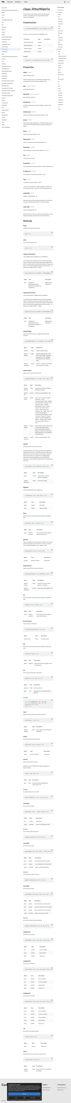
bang (59, 51)
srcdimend (60, 37)
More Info (32, 1097)
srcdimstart (60, 40)
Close (16, 1097)
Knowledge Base (46, 1087)
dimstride (60, 19)
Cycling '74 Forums (61, 1087)
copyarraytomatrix (62, 56)
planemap (60, 33)
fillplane (59, 67)
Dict (3, 17)
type (59, 42)
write (59, 109)
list (58, 81)
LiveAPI (3, 59)
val (58, 106)
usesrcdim (60, 47)
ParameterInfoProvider (7, 88)
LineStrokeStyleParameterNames (10, 56)
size (59, 35)
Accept (24, 1094)
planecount (60, 30)
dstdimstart (60, 23)
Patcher (3, 98)
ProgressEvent (5, 110)
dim (59, 17)
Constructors (60, 10)
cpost (3, 15)
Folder (3, 29)
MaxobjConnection (6, 66)
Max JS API (4, 7)
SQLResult (4, 119)
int (58, 76)
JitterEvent (4, 41)
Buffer (3, 12)
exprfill (59, 65)
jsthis (3, 54)
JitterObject (5, 51)
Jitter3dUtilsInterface (7, 37)
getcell (59, 72)
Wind (3, 124)
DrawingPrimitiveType (7, 20)
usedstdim (60, 44)
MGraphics (4, 78)
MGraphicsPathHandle (7, 83)
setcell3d (60, 97)
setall (59, 88)
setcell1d (60, 93)
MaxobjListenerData (7, 71)
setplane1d (60, 99)
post (3, 107)
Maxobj (3, 63)
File (2, 24)
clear (59, 53)
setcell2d (60, 95)
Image (3, 34)
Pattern (3, 100)
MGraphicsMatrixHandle (8, 80)
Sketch (3, 112)
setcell (59, 90)
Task (3, 122)
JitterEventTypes (6, 44)
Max (3, 61)
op (58, 83)
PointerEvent (5, 102)
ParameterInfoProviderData (8, 90)
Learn (25, 1)
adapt (59, 14)
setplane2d (60, 102)
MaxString (4, 73)
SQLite (3, 117)
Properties (59, 12)
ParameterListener (6, 93)
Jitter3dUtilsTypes (6, 39)
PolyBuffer (4, 105)
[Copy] (52, 27)
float (59, 70)
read (59, 86)
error (3, 22)
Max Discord (60, 1089)
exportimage (61, 60)
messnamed (4, 76)
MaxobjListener (5, 68)
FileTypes (4, 27)
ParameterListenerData (7, 95)
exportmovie (61, 63)
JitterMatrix (5, 49)
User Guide (10, 1)
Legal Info (4, 1100)
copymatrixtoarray (62, 58)
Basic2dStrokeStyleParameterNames (11, 10)
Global (3, 32)
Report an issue (46, 1089)
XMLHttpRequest (6, 127)
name (59, 28)
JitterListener (5, 46)
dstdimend (60, 21)
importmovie (61, 74)
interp (59, 26)
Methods (59, 49)
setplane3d (60, 104)
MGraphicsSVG (5, 85)
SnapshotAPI (5, 115)
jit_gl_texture (61, 79)
